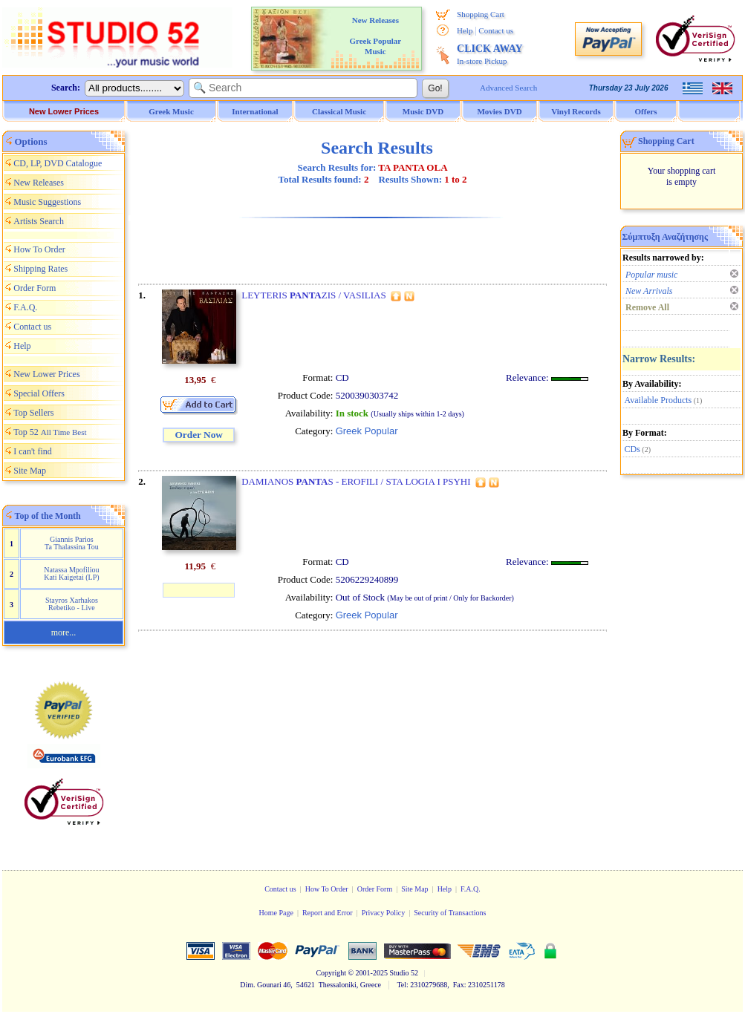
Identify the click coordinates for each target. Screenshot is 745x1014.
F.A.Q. (25, 307)
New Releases (38, 182)
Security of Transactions (450, 913)
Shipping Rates (40, 269)
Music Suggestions (47, 202)
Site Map (29, 470)
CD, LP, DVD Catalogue (57, 163)
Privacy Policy (384, 913)
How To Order (39, 249)
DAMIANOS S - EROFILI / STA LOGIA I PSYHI (355, 481)
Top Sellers (33, 413)
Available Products (658, 400)
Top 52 (49, 432)
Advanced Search (508, 87)
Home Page (275, 913)
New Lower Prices (64, 111)
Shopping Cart (480, 14)
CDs (632, 449)
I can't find (32, 451)
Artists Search (38, 221)
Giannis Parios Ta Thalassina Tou (72, 543)
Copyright (331, 973)
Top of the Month (48, 516)
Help (464, 30)
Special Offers (39, 393)
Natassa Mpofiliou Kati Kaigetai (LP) (71, 573)
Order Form (34, 288)
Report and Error (327, 913)
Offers (646, 111)
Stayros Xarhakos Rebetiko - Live (71, 604)
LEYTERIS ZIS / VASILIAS (313, 295)
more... (64, 632)
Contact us (495, 30)
